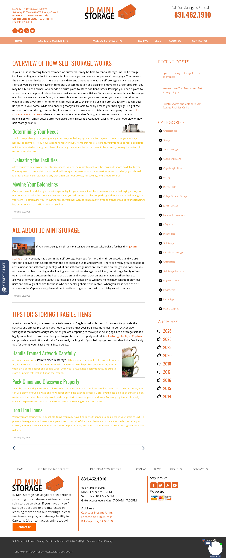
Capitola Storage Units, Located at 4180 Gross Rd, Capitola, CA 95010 (97, 516)
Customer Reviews (172, 158)
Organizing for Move (172, 168)
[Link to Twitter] (20, 30)
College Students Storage (175, 196)
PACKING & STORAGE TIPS (107, 40)
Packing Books (169, 186)
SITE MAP (20, 551)
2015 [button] (167, 388)
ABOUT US (175, 40)
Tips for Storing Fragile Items (51, 314)
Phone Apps (168, 299)
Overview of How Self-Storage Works (62, 62)
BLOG (158, 40)
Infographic (168, 224)
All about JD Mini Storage (46, 230)
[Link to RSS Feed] (26, 30)
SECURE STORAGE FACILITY (52, 40)
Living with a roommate (174, 215)
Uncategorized (170, 130)
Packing (166, 177)
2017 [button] (167, 371)
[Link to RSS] (168, 485)
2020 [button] (167, 355)
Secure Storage (170, 149)
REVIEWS (143, 40)
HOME (18, 40)
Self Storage (169, 243)
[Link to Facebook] (15, 30)
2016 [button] (167, 380)
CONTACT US (199, 40)
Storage (167, 140)
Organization (169, 261)
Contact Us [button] (24, 527)
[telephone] (192, 16)
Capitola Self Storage (173, 252)
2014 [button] (167, 396)
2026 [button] (167, 330)
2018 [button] (167, 363)
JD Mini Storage (170, 205)
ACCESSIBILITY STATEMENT (59, 551)
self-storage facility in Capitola (123, 336)
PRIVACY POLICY (35, 551)
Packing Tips (169, 233)
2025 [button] (167, 339)
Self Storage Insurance (173, 271)
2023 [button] (167, 347)
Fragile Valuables (171, 280)
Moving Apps (169, 289)
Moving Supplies (171, 308)
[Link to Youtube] (32, 30)
